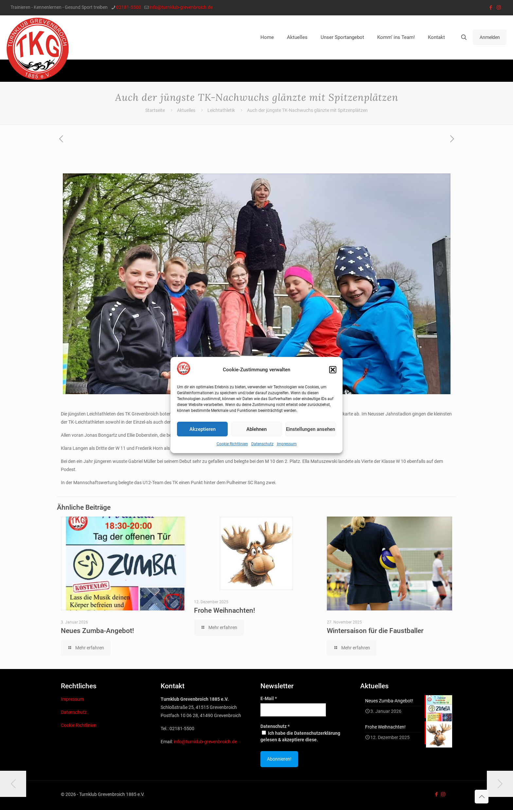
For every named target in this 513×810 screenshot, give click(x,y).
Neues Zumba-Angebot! (97, 631)
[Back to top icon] (481, 796)
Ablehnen (256, 429)
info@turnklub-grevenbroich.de (205, 741)
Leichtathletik (221, 110)
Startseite (155, 110)
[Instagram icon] (498, 7)
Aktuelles (186, 110)
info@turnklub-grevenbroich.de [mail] (181, 7)
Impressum (287, 444)
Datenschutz (262, 444)
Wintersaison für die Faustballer (375, 631)
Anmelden (490, 37)
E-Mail (268, 698)
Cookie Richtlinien (232, 444)
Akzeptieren (202, 429)
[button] (332, 369)
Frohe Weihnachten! (224, 610)
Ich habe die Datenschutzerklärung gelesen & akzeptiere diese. (300, 736)
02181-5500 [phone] (128, 7)
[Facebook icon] (490, 7)
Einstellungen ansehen (310, 429)
